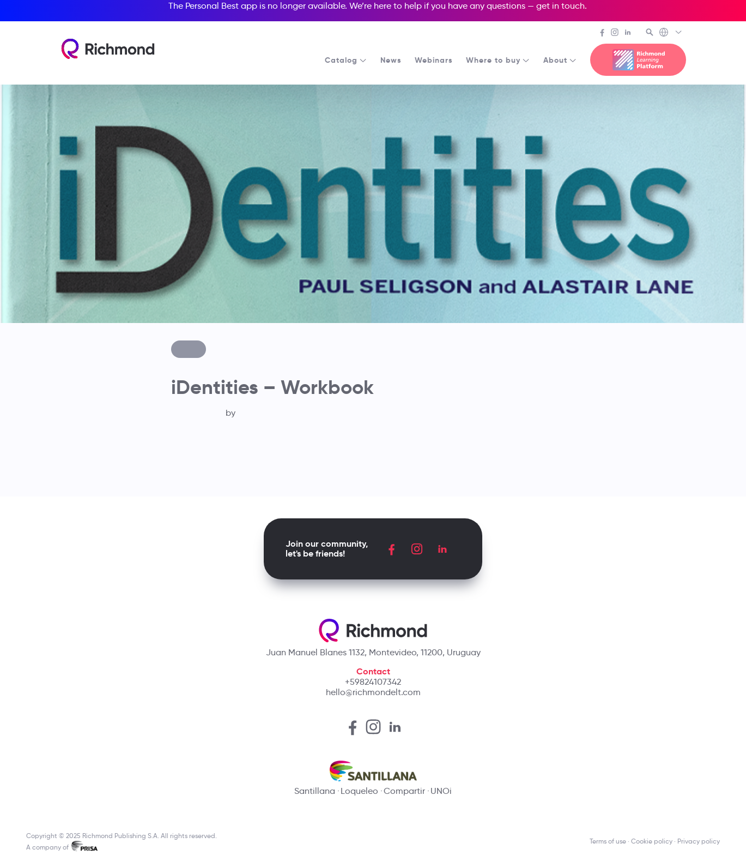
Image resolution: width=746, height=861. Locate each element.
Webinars (434, 60)
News (391, 60)
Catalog (346, 60)
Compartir (404, 791)
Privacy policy (698, 841)
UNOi (441, 791)
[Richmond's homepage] (108, 49)
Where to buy (498, 60)
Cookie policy (651, 841)
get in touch (560, 6)
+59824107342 (373, 682)
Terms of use (608, 841)
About (560, 60)
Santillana (314, 791)
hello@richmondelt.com (373, 692)
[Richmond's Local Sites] (671, 33)
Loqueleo (359, 791)
